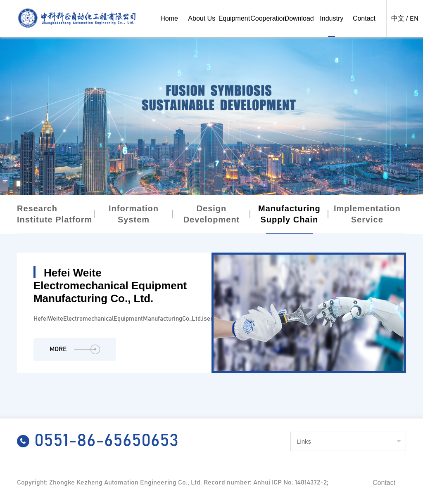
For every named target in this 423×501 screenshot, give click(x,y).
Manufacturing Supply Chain (289, 214)
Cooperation (268, 18)
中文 (397, 18)
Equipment (234, 18)
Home (169, 18)
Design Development (211, 214)
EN (414, 18)
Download (299, 18)
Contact (364, 18)
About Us (201, 18)
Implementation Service (367, 214)
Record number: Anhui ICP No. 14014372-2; (266, 482)
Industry (331, 18)
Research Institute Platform (54, 214)
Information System (134, 214)
